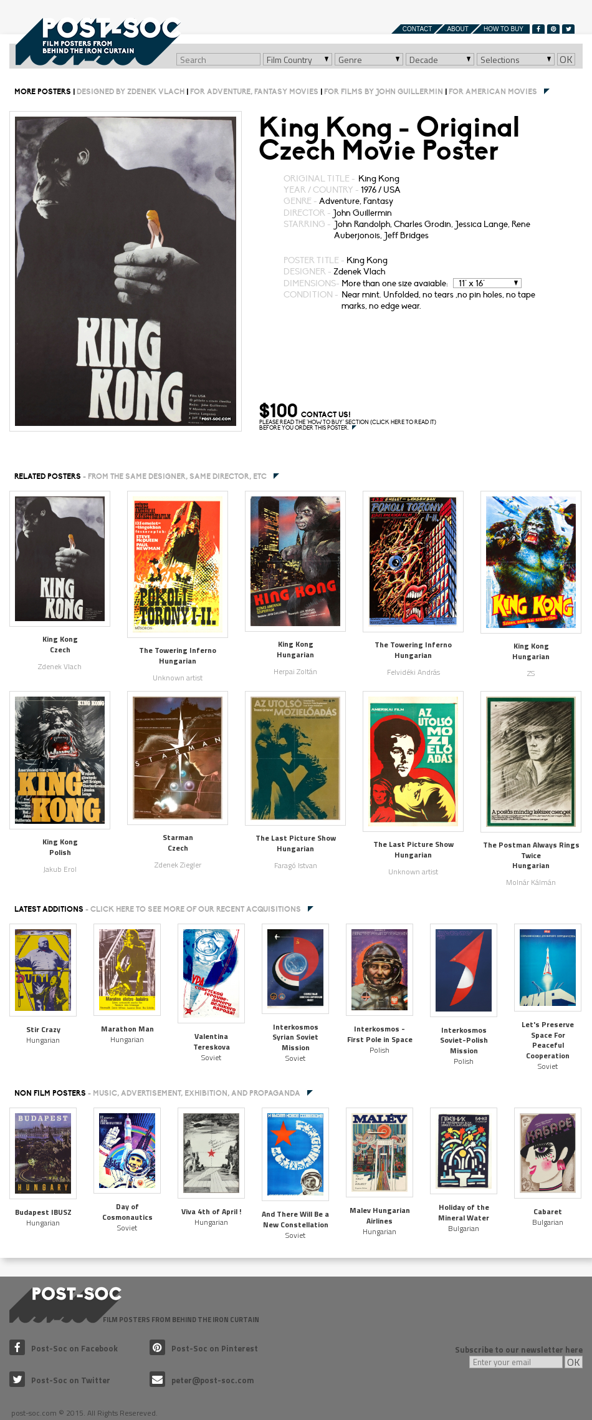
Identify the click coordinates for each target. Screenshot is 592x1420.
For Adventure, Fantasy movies (254, 91)
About (457, 29)
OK (566, 59)
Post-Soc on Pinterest (204, 1348)
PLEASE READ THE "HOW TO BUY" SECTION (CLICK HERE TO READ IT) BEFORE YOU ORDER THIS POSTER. (347, 425)
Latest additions (157, 909)
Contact (417, 29)
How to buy (503, 29)
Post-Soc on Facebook (63, 1348)
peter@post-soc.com (202, 1380)
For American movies (493, 91)
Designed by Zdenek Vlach (130, 91)
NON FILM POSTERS (157, 1093)
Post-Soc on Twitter (59, 1380)
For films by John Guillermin (383, 91)
